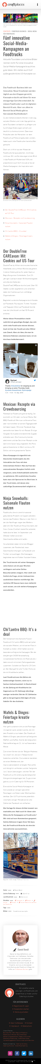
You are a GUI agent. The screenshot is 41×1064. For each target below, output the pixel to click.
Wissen (13, 902)
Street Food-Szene (23, 1038)
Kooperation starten (20, 1009)
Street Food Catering (21, 1046)
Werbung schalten (20, 1012)
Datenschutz (26, 1026)
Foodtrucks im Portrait (10, 1034)
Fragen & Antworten (25, 1036)
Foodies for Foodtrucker (10, 1038)
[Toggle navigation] (37, 5)
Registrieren (17, 1006)
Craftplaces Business (21, 969)
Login (26, 1006)
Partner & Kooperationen (10, 1036)
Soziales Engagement (9, 1040)
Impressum (14, 1026)
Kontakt (28, 1023)
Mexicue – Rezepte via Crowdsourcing (20, 218)
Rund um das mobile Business (25, 1040)
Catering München (8, 1046)
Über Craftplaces (16, 1023)
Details (28, 900)
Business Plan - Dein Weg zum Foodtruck (15, 1032)
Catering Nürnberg (21, 1044)
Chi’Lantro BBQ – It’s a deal (15, 231)
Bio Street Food (22, 1034)
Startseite (6, 31)
